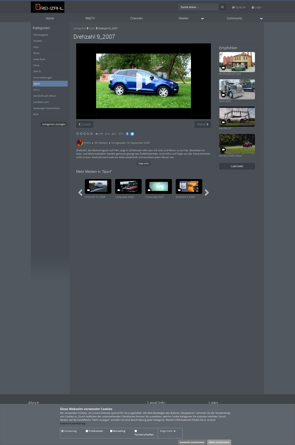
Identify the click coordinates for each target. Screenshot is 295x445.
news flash (39, 59)
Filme (36, 65)
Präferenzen (94, 431)
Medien (184, 18)
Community (234, 18)
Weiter (202, 124)
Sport (37, 83)
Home (50, 18)
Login (258, 7)
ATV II (36, 89)
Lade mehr (237, 166)
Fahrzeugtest (40, 34)
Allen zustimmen (219, 442)
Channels (136, 18)
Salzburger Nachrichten (46, 108)
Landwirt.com (41, 102)
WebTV (90, 18)
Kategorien (79, 28)
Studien (37, 40)
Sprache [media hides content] (239, 7)
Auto (36, 47)
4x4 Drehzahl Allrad (44, 95)
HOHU (87, 142)
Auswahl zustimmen (192, 442)
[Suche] (222, 7)
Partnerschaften (144, 433)
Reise (36, 53)
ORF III (37, 71)
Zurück (85, 124)
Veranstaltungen (42, 77)
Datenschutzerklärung (72, 423)
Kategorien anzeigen (53, 124)
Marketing (117, 431)
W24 (35, 114)
